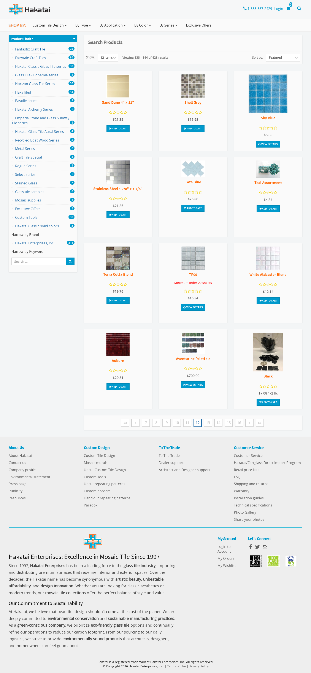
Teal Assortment (268, 182)
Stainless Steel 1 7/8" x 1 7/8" (118, 188)
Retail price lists (246, 469)
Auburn (118, 360)
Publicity (15, 491)
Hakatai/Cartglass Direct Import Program (267, 462)
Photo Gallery (245, 512)
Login (278, 8)
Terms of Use (176, 666)
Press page (18, 483)
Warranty (241, 491)
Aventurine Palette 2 (193, 358)
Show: (90, 57)
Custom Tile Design (99, 455)
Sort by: (257, 57)
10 (177, 422)
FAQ (237, 477)
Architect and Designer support (184, 469)
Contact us (17, 462)
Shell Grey (193, 102)
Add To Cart (118, 128)
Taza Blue (193, 181)
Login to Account (224, 549)
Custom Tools (95, 477)
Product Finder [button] (22, 38)
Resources (17, 498)
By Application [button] (113, 27)
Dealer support (171, 462)
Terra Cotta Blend (118, 274)
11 (187, 422)
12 (198, 422)
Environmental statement (29, 477)
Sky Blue (268, 117)
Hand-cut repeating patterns (107, 498)
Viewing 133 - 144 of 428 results (145, 57)
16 (239, 422)
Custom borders (97, 491)
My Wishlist (226, 565)
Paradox (90, 505)
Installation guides (249, 498)
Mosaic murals (96, 462)
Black (268, 376)
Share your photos (249, 519)
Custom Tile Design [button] (50, 27)
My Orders (226, 558)
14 (218, 422)
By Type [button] (84, 27)
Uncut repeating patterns (104, 483)
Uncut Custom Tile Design (105, 469)
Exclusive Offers (198, 25)
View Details (268, 144)
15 (229, 422)
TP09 (193, 274)
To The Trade (169, 455)
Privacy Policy (199, 666)
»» (260, 422)
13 (208, 422)
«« (125, 422)
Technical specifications (253, 505)
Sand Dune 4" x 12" (118, 102)
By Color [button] (143, 27)
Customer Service (248, 455)
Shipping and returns (251, 483)
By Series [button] (169, 27)
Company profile (22, 469)
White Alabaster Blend (268, 274)
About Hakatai (20, 455)
